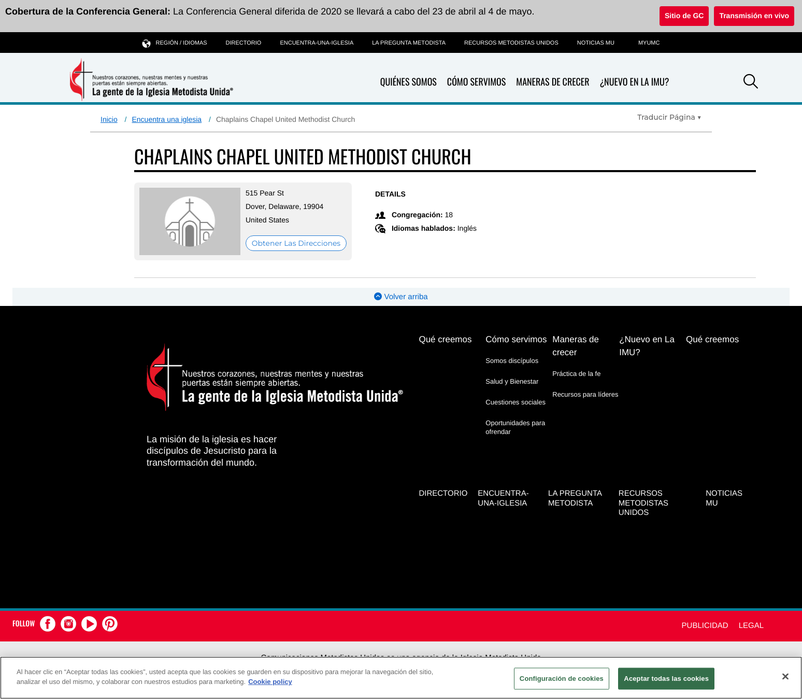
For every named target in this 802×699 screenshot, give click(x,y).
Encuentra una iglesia (167, 119)
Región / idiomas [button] (175, 42)
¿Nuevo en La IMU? (634, 82)
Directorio (244, 43)
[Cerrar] (785, 676)
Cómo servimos (476, 82)
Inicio (109, 119)
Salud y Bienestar (511, 381)
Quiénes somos (408, 82)
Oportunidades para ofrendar (515, 427)
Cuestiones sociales (515, 402)
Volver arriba (400, 296)
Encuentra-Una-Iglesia (316, 43)
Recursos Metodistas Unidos (511, 43)
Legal (751, 625)
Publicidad (705, 625)
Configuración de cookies (562, 678)
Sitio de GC (684, 15)
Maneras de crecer (552, 82)
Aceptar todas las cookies (666, 678)
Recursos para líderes (585, 394)
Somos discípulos (511, 361)
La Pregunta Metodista (409, 43)
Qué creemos (445, 339)
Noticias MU (595, 43)
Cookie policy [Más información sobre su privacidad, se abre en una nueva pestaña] (270, 682)
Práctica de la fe (576, 374)
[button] (750, 83)
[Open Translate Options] (669, 117)
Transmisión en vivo (754, 15)
